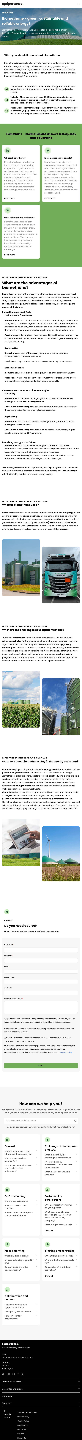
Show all (49, 1230)
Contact (5, 1365)
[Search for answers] (41, 1121)
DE (3, 1357)
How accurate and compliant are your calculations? (21, 1214)
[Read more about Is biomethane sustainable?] (61, 173)
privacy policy (66, 1052)
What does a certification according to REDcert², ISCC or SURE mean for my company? (61, 1216)
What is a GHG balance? (21, 1201)
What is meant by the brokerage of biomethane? (61, 1156)
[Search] (75, 1121)
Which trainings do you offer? (61, 1255)
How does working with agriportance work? (21, 1306)
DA (22, 1357)
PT (28, 1357)
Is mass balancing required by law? (21, 1261)
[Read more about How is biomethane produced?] (21, 232)
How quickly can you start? (21, 1311)
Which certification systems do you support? (61, 1206)
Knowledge (7, 1396)
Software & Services (11, 1381)
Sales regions (8, 1368)
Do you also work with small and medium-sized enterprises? (21, 1168)
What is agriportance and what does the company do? (21, 1152)
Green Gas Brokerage (12, 1389)
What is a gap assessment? (61, 1224)
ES (14, 1357)
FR (9, 1357)
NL (26, 1357)
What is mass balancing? (21, 1255)
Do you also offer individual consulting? (61, 1268)
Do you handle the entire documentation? (21, 1268)
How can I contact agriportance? (21, 1317)
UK (6, 1357)
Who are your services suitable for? (21, 1159)
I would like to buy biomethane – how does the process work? (61, 1164)
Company (6, 1403)
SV (19, 1357)
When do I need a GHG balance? (21, 1207)
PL (17, 1357)
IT (11, 1357)
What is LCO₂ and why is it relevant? (61, 1173)
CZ (31, 1357)
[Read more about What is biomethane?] (21, 173)
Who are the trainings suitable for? (61, 1261)
